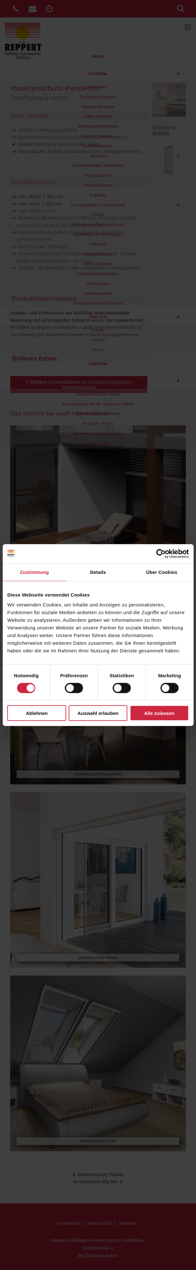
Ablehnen (36, 713)
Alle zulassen (159, 713)
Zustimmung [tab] (34, 572)
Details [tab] (98, 572)
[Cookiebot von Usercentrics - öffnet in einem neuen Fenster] (161, 553)
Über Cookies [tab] (161, 572)
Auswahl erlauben (97, 713)
